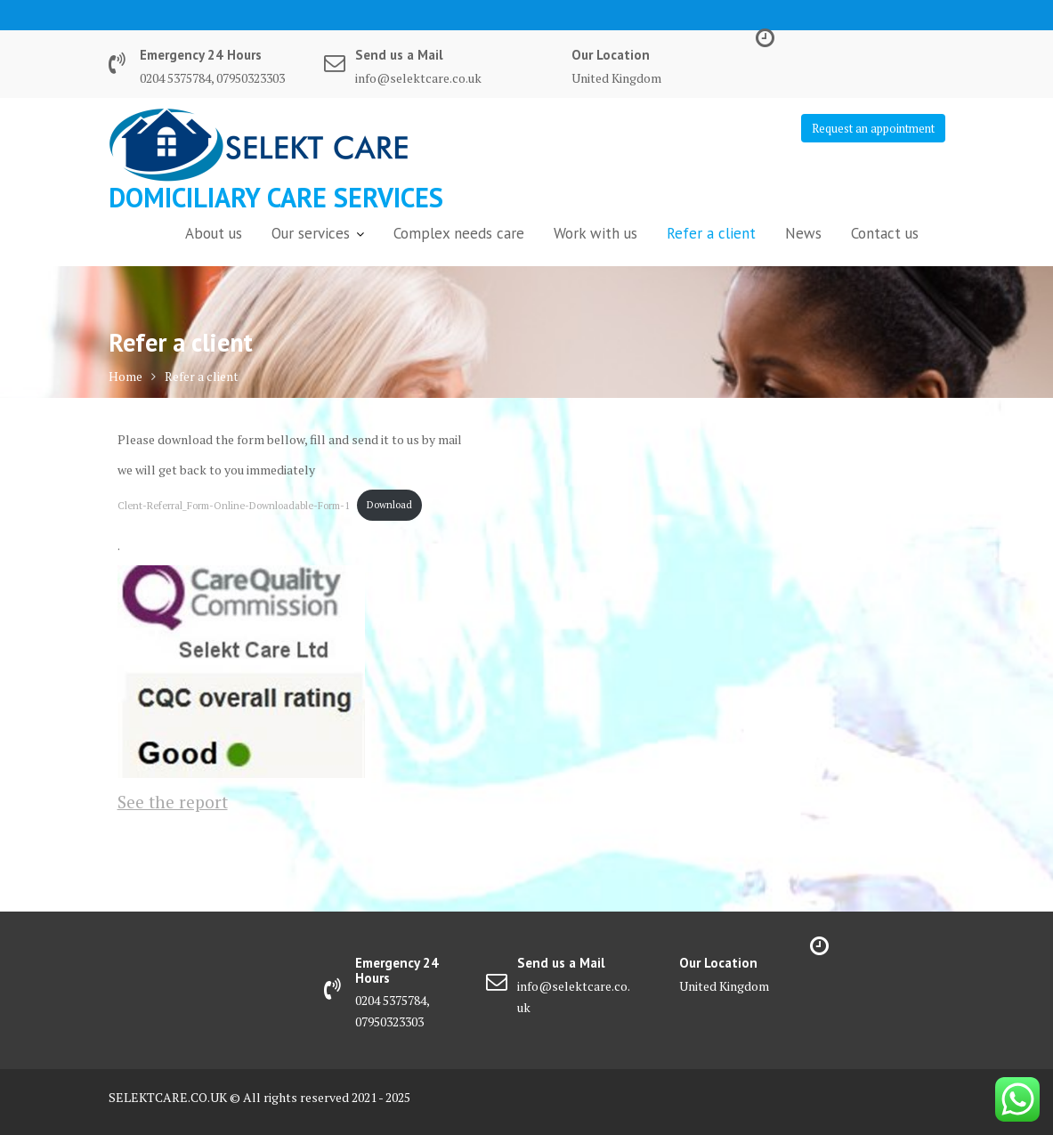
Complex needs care (458, 233)
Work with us (595, 233)
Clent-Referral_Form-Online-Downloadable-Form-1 (233, 504)
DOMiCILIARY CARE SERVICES (276, 197)
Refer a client (711, 233)
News (803, 233)
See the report (172, 801)
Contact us (885, 233)
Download (389, 504)
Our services (310, 233)
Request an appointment (873, 128)
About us (213, 233)
